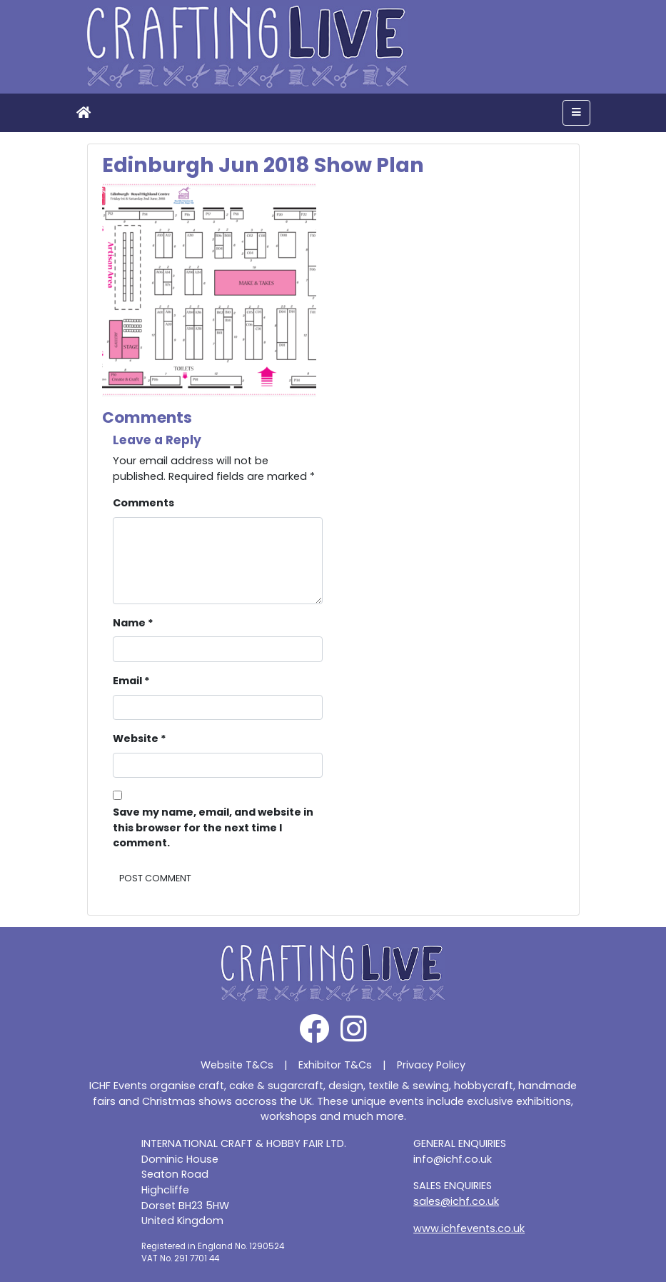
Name (133, 623)
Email (131, 680)
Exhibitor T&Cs (335, 1065)
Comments (143, 503)
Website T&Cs (237, 1065)
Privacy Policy (431, 1065)
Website (139, 738)
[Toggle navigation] (576, 113)
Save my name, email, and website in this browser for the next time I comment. (213, 827)
